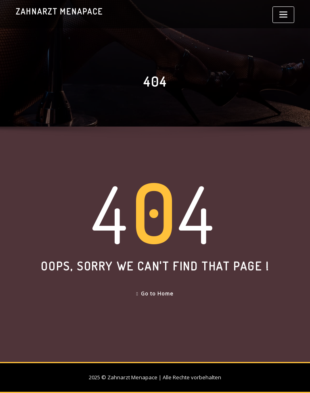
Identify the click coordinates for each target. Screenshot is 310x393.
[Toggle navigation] (283, 14)
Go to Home (155, 293)
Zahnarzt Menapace (59, 11)
